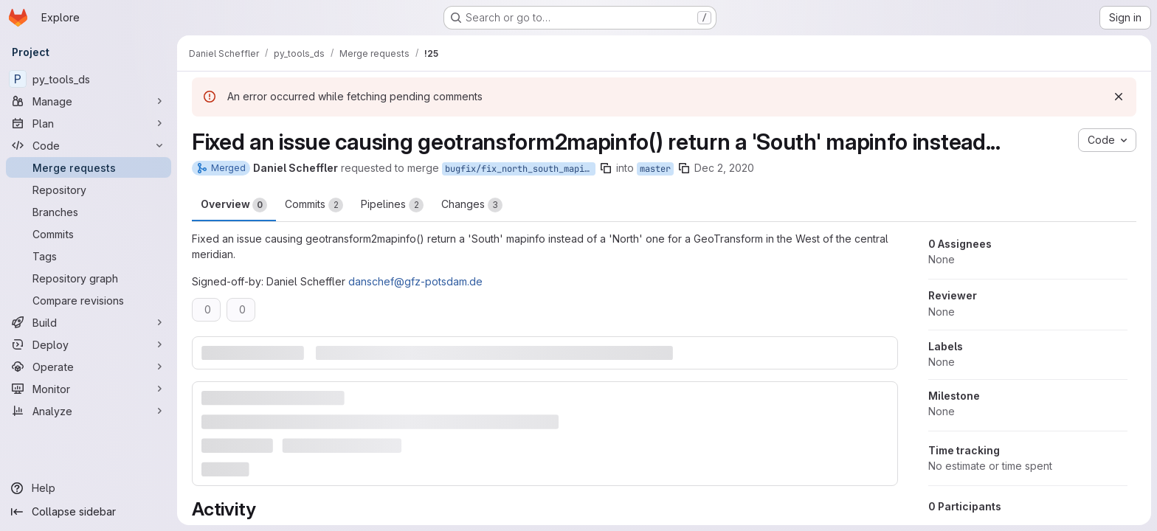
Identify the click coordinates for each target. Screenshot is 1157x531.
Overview (234, 205)
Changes (471, 205)
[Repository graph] (88, 278)
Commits (314, 205)
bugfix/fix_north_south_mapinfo (520, 169)
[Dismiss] (1118, 96)
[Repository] (88, 189)
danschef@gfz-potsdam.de (415, 281)
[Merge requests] (88, 167)
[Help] (88, 488)
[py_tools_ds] (88, 79)
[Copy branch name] (606, 168)
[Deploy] (88, 344)
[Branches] (88, 211)
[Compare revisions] (88, 300)
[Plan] (88, 123)
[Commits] (88, 233)
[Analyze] (88, 410)
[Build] (88, 322)
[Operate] (88, 366)
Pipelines (392, 205)
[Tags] (88, 256)
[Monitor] (88, 388)
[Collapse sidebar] (88, 512)
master (655, 169)
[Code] (88, 145)
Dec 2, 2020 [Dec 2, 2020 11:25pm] (724, 168)
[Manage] (88, 101)
